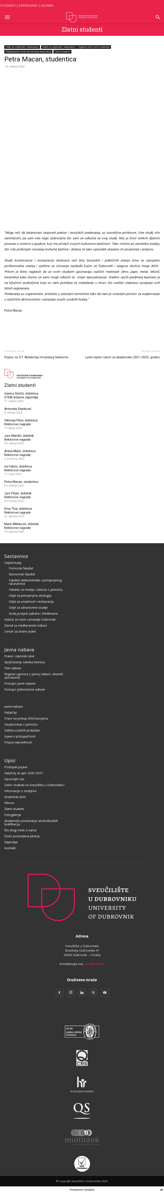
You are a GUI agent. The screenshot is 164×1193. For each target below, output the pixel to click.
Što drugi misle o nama (20, 830)
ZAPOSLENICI (28, 5)
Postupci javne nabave (19, 683)
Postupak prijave (15, 767)
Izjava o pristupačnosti (19, 736)
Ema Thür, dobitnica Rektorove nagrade (18, 510)
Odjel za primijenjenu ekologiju (30, 596)
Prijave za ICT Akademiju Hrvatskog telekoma (36, 357)
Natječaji (10, 712)
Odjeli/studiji (12, 563)
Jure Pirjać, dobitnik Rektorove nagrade (17, 495)
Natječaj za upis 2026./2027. (23, 773)
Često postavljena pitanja (22, 836)
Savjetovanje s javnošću (21, 724)
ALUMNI (47, 5)
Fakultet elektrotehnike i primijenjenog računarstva (35, 582)
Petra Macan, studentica (21, 482)
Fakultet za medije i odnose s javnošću (36, 590)
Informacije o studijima (20, 791)
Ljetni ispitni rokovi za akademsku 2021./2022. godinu (122, 357)
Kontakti (10, 848)
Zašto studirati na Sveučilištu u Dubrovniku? (34, 785)
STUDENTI (7, 5)
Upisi (9, 760)
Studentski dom (15, 797)
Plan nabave (12, 668)
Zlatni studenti (82, 29)
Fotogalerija (12, 815)
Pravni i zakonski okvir (19, 656)
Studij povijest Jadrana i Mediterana (33, 613)
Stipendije (11, 842)
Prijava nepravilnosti (18, 742)
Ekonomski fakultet (22, 574)
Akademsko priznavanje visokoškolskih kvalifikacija (31, 822)
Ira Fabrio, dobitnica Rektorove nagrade (18, 468)
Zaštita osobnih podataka (22, 730)
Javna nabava (19, 649)
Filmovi (9, 803)
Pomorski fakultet (21, 568)
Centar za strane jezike (20, 631)
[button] (7, 17)
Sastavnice (16, 556)
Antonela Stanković (17, 409)
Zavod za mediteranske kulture (25, 625)
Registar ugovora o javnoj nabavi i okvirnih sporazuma (33, 675)
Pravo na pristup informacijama (26, 718)
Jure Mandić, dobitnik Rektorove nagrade (19, 437)
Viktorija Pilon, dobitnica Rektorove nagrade (21, 422)
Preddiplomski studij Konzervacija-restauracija (28, 51)
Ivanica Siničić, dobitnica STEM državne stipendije (21, 395)
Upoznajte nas (14, 779)
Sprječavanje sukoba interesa (24, 662)
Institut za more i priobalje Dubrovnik (30, 619)
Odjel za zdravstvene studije (28, 607)
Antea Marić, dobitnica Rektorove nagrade (19, 453)
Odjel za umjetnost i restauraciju (22, 46)
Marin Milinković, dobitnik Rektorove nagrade (21, 526)
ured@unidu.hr (95, 964)
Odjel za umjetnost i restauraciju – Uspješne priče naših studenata (76, 46)
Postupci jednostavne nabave (24, 689)
